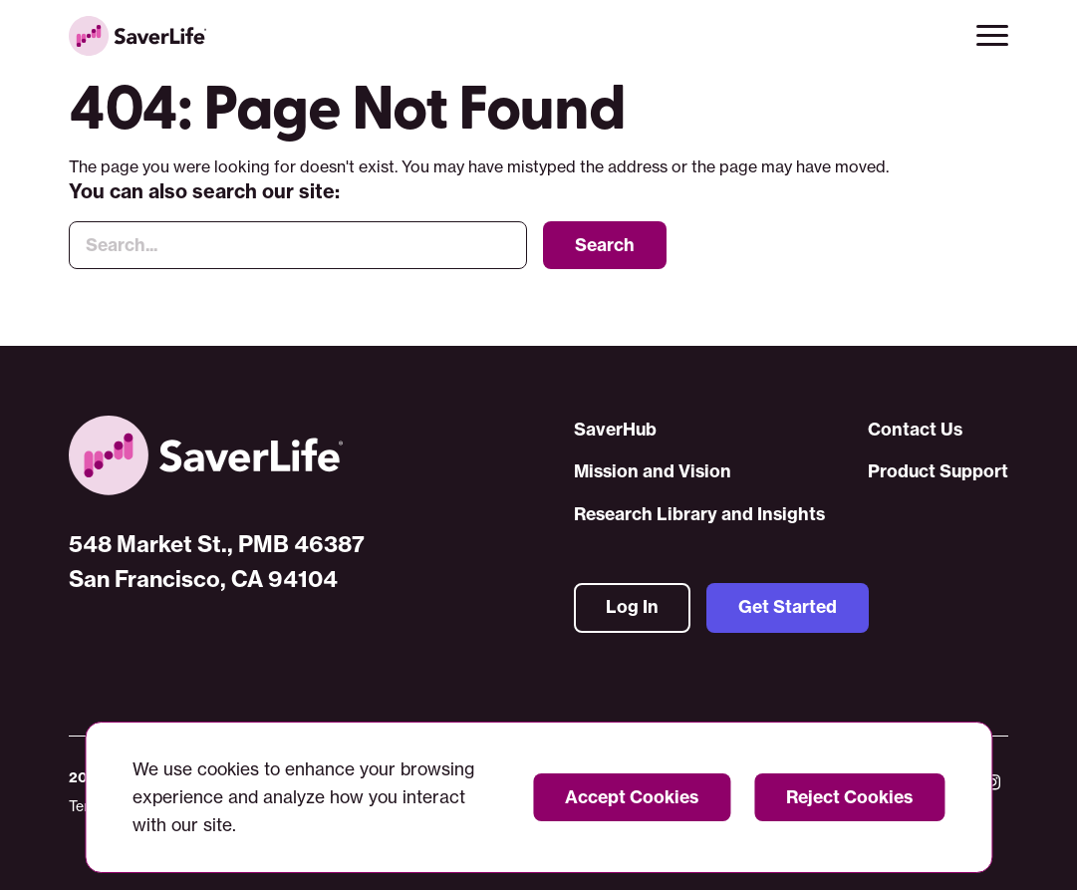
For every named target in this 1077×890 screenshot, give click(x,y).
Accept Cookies (631, 797)
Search (605, 246)
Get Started (787, 608)
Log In (632, 608)
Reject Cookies (849, 797)
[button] (992, 36)
